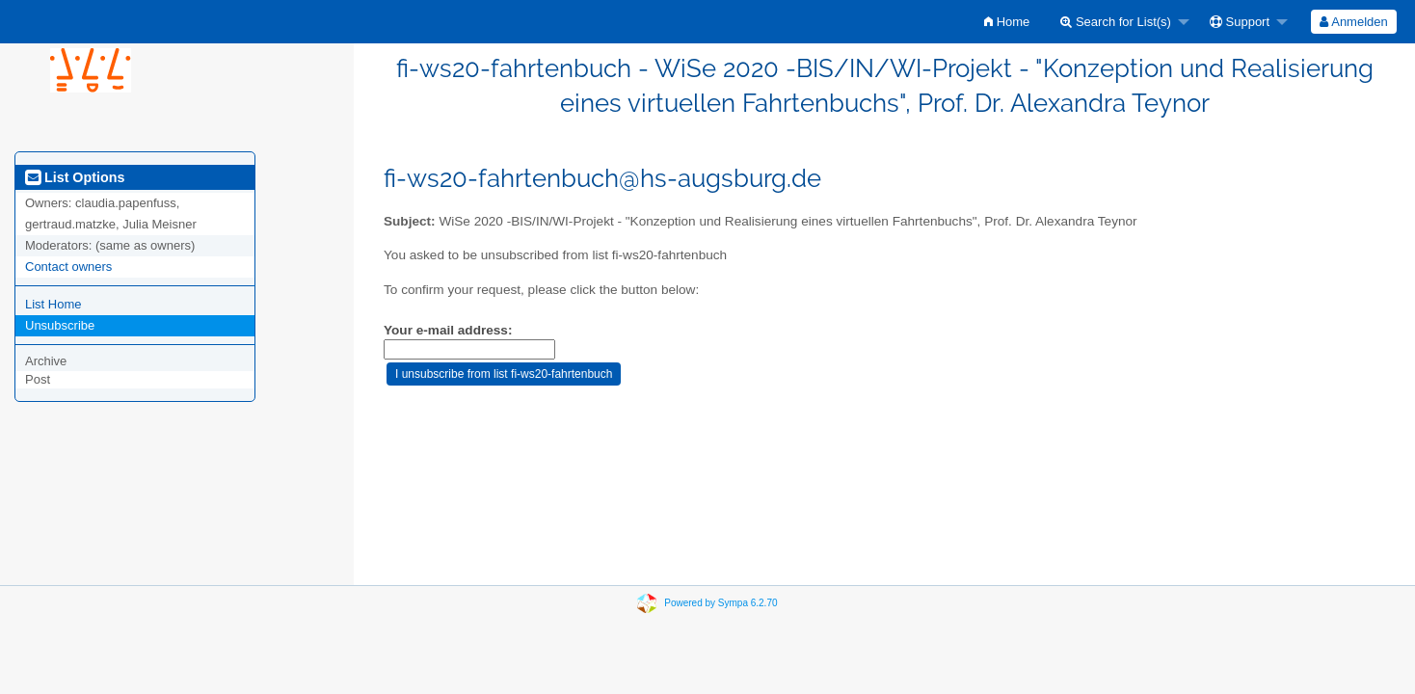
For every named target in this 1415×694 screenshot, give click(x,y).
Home (1006, 21)
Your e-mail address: (448, 330)
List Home (53, 304)
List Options (74, 177)
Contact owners (68, 266)
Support (1239, 21)
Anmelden (1353, 21)
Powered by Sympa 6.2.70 (720, 603)
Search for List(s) (1115, 21)
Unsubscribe (59, 325)
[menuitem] (1007, 21)
